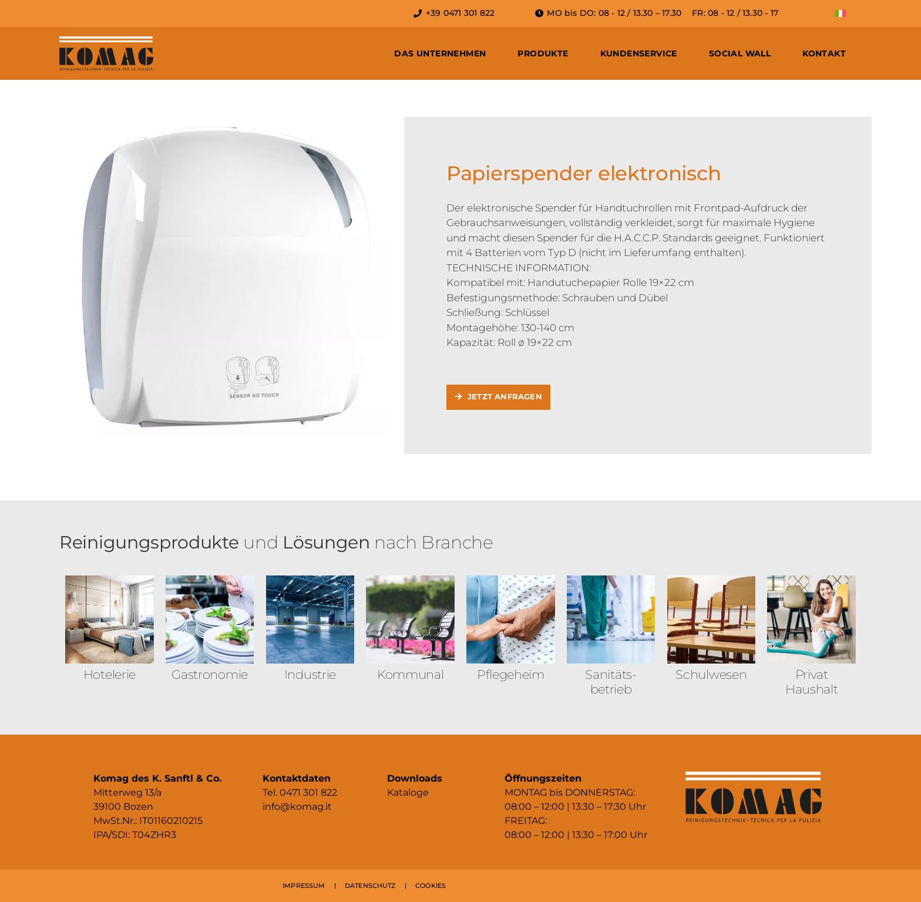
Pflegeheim (510, 674)
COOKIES (430, 885)
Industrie (310, 674)
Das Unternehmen (440, 53)
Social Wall (740, 53)
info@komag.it (297, 806)
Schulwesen (711, 674)
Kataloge (408, 792)
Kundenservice (638, 53)
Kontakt (824, 53)
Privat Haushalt (811, 681)
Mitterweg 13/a (127, 792)
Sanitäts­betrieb (611, 681)
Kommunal (410, 674)
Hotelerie (109, 674)
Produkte (542, 53)
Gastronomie (210, 674)
